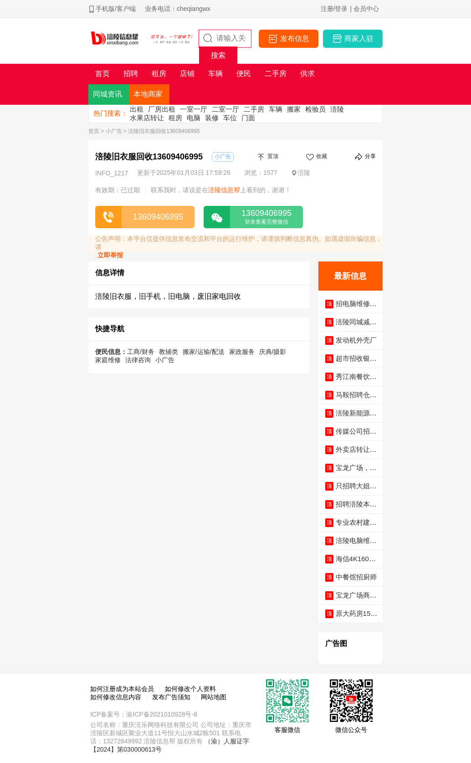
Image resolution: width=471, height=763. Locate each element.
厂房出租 (161, 109)
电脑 (193, 118)
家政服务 (242, 351)
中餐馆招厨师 (356, 577)
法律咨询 (138, 360)
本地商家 (148, 94)
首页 (93, 131)
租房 (175, 118)
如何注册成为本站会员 (122, 688)
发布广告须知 (171, 697)
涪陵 (337, 109)
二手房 (254, 109)
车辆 (275, 109)
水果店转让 (147, 118)
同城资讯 (107, 94)
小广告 (114, 131)
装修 (212, 118)
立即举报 (110, 255)
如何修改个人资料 (190, 688)
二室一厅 (225, 109)
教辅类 (168, 351)
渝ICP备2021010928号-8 (161, 714)
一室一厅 (193, 109)
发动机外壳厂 (356, 340)
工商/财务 (140, 351)
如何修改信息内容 (115, 697)
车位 (230, 118)
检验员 (315, 109)
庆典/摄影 (273, 351)
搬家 (294, 109)
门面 (248, 118)
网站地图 (213, 697)
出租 (136, 109)
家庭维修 (108, 360)
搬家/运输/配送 (204, 351)
